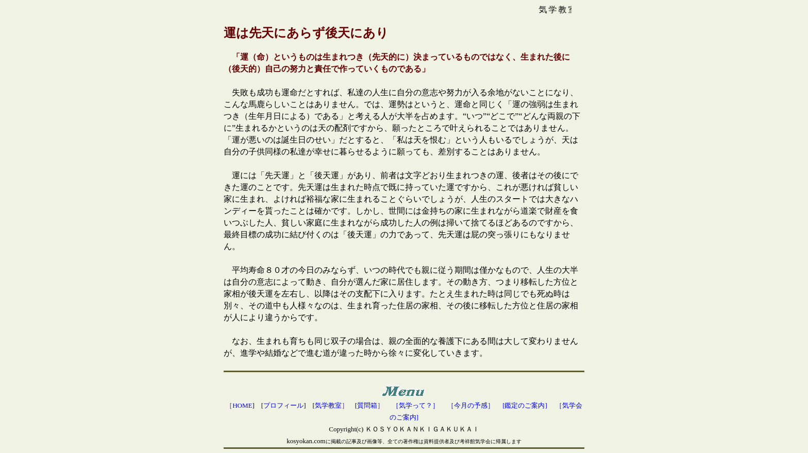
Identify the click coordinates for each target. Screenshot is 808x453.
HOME (242, 405)
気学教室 (328, 405)
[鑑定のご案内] (524, 405)
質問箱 (367, 405)
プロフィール (283, 405)
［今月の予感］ (470, 405)
